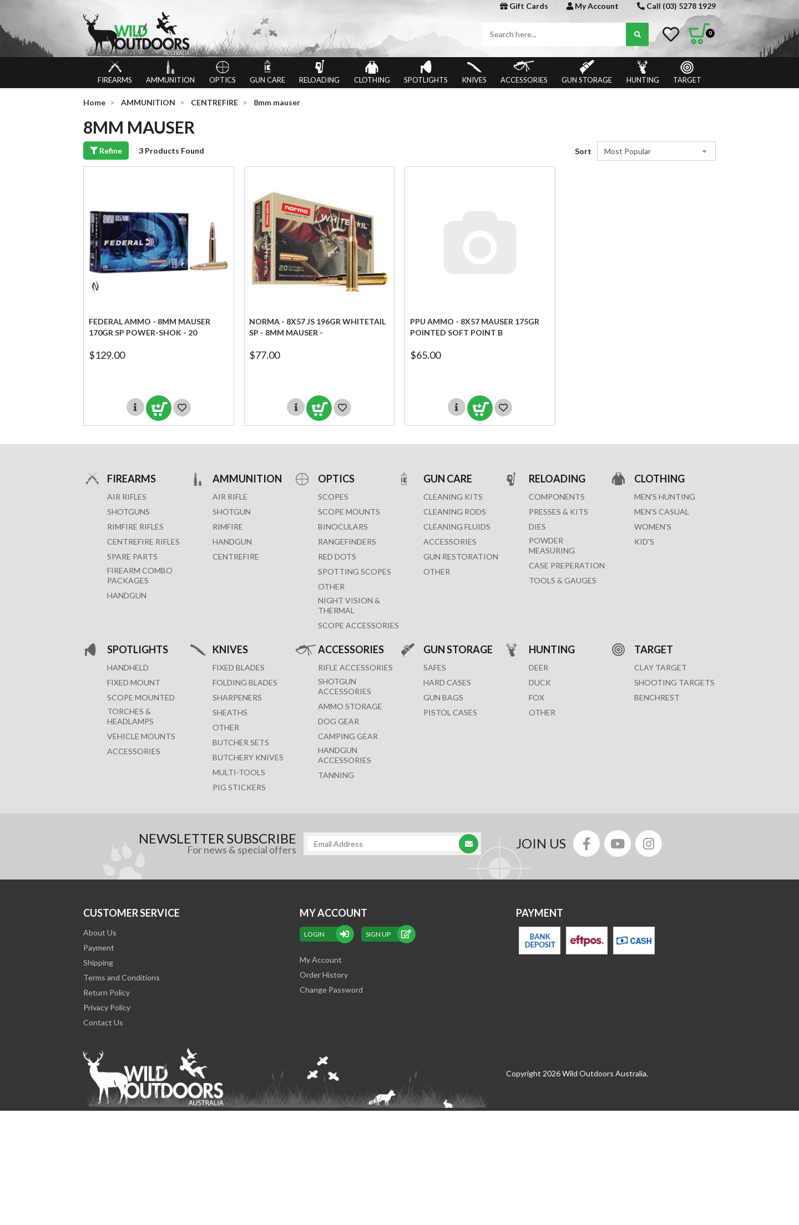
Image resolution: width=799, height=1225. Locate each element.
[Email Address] (386, 843)
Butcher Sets (241, 742)
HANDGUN (232, 541)
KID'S (644, 541)
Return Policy (106, 992)
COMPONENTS (557, 496)
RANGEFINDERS (347, 541)
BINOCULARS (343, 526)
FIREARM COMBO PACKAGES (140, 575)
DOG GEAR (338, 721)
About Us (100, 932)
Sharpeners (237, 697)
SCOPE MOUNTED (141, 697)
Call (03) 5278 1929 (676, 6)
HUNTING (642, 72)
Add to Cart (158, 408)
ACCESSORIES (524, 72)
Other (226, 727)
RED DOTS (337, 556)
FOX (536, 697)
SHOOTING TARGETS (674, 682)
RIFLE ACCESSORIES (355, 667)
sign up (388, 934)
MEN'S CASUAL (661, 511)
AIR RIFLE (230, 496)
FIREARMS (115, 72)
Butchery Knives (248, 757)
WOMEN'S (652, 526)
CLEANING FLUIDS (456, 526)
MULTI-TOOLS (239, 772)
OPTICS (222, 72)
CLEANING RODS (454, 511)
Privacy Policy (106, 1007)
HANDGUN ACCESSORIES (344, 755)
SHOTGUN (232, 511)
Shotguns (128, 511)
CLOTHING (372, 72)
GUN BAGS (443, 697)
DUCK (540, 682)
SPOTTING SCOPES (354, 571)
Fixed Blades (239, 667)
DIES (537, 526)
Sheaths (230, 712)
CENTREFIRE (236, 556)
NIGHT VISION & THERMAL (349, 605)
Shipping (98, 962)
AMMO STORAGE (350, 706)
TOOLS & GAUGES (562, 580)
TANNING (336, 775)
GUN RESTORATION (460, 556)
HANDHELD (128, 667)
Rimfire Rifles (135, 526)
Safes (434, 667)
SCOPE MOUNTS (349, 511)
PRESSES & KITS (558, 511)
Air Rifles (126, 496)
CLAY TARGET (660, 667)
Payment (98, 947)
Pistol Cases (450, 712)
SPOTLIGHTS (426, 72)
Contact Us (103, 1022)
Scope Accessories (358, 625)
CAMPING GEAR (348, 736)
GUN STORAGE (587, 72)
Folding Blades (245, 682)
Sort (583, 151)
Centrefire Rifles (143, 541)
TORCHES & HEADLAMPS (130, 716)
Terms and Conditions (121, 977)
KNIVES (474, 72)
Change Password (331, 989)
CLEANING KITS (453, 496)
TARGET (687, 72)
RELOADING (319, 72)
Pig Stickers (239, 787)
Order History (324, 974)
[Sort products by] (656, 151)
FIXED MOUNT (133, 682)
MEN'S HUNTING (664, 496)
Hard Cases (447, 682)
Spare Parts (132, 556)
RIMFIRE (228, 526)
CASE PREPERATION (567, 565)
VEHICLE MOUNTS (141, 736)
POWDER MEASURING (552, 545)
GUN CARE (267, 72)
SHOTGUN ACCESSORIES (344, 686)
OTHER (331, 586)
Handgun (126, 595)
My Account (593, 6)
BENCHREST (657, 697)
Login (327, 934)
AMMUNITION (170, 72)
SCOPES (333, 496)
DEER (538, 667)
